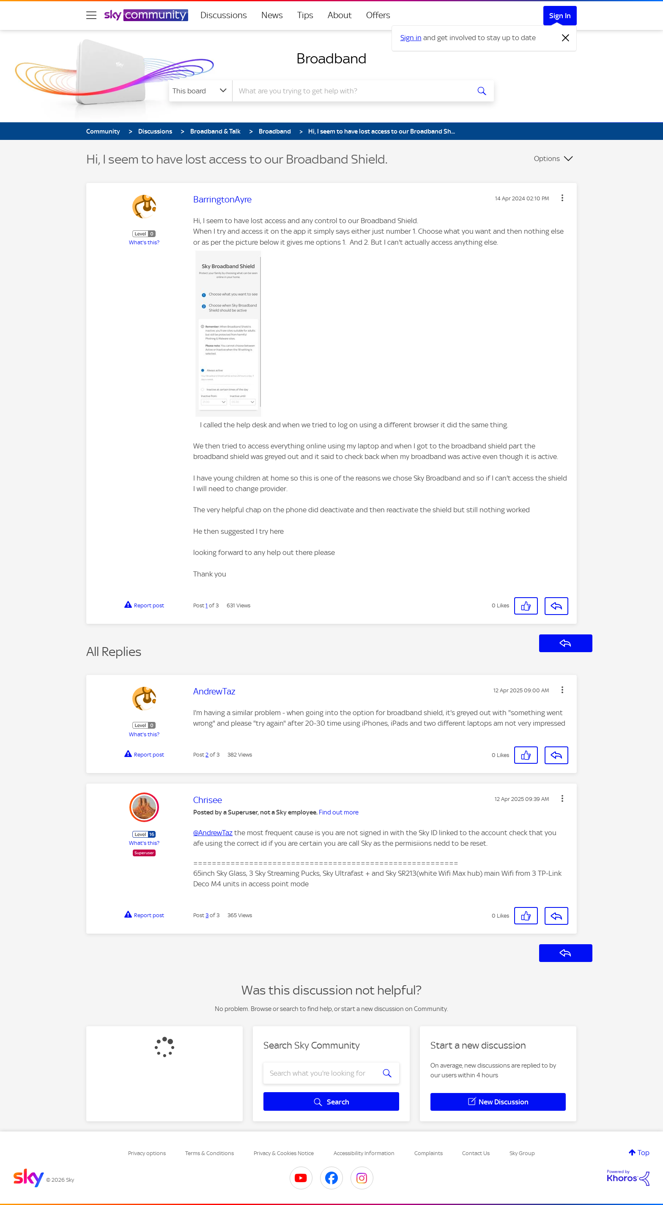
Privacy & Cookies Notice (284, 1153)
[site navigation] (91, 15)
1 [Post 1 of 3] (206, 605)
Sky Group (522, 1153)
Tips (305, 15)
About (340, 15)
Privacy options (147, 1153)
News (272, 15)
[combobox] (350, 90)
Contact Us (476, 1153)
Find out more (339, 812)
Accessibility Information (364, 1153)
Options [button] (547, 158)
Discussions (223, 15)
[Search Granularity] (200, 90)
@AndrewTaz (213, 832)
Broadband (331, 58)
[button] (562, 198)
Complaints (428, 1153)
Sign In (560, 15)
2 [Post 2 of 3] (206, 754)
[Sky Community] (146, 15)
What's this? (144, 242)
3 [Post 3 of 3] (206, 915)
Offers (378, 15)
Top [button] (643, 1152)
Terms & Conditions (209, 1153)
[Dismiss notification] (566, 38)
